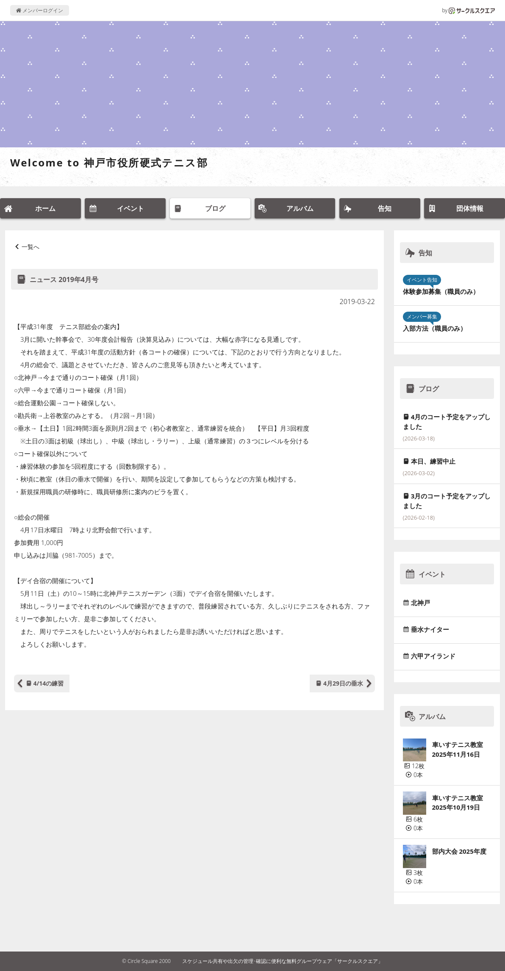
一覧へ (30, 247)
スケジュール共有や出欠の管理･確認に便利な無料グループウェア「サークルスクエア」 (282, 961)
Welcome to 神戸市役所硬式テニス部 (109, 162)
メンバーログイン (39, 10)
